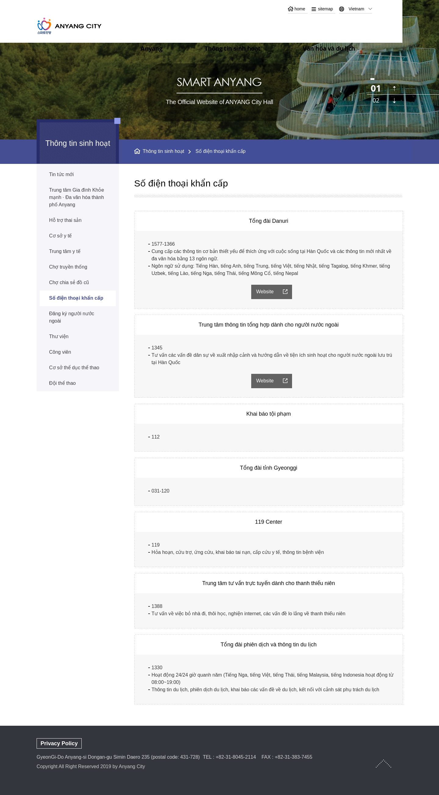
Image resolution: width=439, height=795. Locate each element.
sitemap (325, 8)
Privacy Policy (59, 743)
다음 (394, 100)
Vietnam (356, 8)
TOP (383, 764)
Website (265, 291)
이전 (394, 89)
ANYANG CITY (76, 25)
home (299, 8)
